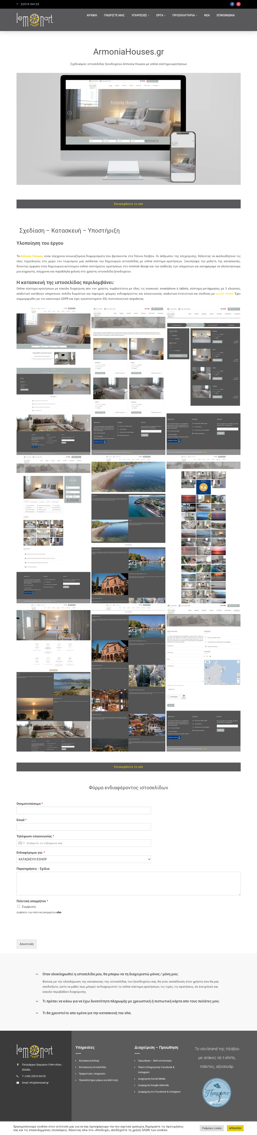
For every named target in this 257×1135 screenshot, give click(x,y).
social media (224, 293)
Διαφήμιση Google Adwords (153, 1085)
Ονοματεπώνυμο (30, 804)
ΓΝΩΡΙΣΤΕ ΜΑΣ (114, 15)
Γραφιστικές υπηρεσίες (92, 1073)
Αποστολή (27, 944)
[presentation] (46, 933)
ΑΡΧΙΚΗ (92, 15)
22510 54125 (30, 4)
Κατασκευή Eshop (89, 1060)
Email (22, 820)
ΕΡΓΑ (159, 15)
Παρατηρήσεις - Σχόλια (33, 869)
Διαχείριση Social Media (151, 1078)
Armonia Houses (31, 256)
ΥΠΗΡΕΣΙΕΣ (139, 15)
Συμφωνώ (29, 907)
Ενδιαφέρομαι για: (31, 852)
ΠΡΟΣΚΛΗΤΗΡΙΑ (183, 15)
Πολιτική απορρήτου (32, 901)
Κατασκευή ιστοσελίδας (92, 1067)
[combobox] (21, 843)
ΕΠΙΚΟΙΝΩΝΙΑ (226, 15)
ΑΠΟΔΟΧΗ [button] (235, 1128)
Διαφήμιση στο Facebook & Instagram (159, 1091)
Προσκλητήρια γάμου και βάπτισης (98, 1080)
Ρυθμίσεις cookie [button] (212, 1128)
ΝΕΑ (207, 15)
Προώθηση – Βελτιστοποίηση (154, 1060)
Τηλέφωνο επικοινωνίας (35, 836)
